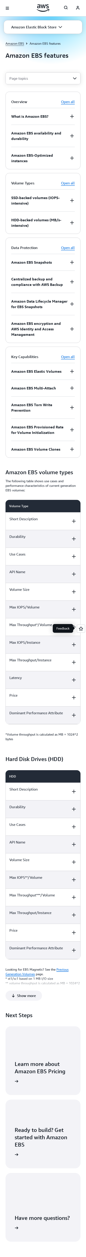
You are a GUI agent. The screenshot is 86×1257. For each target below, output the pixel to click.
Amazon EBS (15, 43)
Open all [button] (68, 101)
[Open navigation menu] (7, 8)
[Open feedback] (81, 628)
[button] (37, 27)
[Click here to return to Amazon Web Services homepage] (43, 8)
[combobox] (43, 78)
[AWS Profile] (77, 8)
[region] (43, 612)
